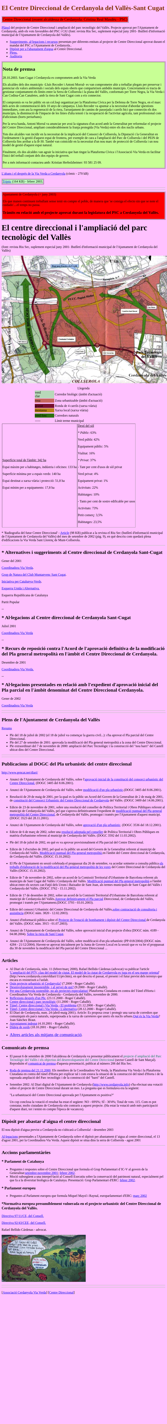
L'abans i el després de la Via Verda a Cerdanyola (33, 173)
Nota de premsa (19, 69)
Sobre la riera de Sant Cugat (45, 934)
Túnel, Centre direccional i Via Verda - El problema (43, 1005)
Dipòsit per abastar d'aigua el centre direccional (51, 1121)
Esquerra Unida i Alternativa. (21, 588)
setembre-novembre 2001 (41, 1173)
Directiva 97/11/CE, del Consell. (23, 1216)
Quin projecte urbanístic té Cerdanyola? (35, 983)
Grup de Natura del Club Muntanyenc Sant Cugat (34, 574)
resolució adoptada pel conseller (82, 832)
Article (64, 533)
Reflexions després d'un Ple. (28, 998)
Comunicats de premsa (25, 1047)
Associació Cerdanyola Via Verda (24, 1292)
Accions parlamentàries (26, 1152)
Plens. (14, 52)
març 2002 (140, 1195)
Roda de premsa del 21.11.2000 (30, 1070)
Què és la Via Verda (146, 1016)
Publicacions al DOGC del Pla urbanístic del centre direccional (67, 764)
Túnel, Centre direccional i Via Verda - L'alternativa (43, 1009)
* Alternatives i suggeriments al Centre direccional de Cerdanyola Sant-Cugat (82, 552)
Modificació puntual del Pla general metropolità (71, 853)
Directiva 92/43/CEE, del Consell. (24, 1222)
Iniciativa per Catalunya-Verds (21, 581)
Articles (10, 960)
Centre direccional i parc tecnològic (33, 1001)
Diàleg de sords (20, 1027)
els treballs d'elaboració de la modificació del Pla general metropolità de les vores (86, 865)
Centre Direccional (61, 1292)
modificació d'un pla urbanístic (103, 790)
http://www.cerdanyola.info (111, 1084)
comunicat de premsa (42, 1063)
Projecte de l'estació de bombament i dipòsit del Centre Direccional (102, 920)
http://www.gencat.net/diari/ (20, 772)
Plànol (6, 27)
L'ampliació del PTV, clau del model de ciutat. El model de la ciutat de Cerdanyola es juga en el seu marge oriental (84, 972)
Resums (7, 728)
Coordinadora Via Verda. (18, 669)
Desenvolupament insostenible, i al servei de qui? (42, 987)
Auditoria (16, 56)
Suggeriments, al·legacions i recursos (34, 41)
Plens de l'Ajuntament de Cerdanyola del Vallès (51, 719)
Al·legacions (10, 1136)
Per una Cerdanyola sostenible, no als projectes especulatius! (49, 990)
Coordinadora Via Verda (17, 567)
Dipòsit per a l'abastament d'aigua (31, 49)
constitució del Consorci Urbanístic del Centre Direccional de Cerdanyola (61, 800)
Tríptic (7, 181)
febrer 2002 (67, 1173)
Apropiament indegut (23, 1023)
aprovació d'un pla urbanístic (101, 825)
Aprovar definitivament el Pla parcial (79, 899)
